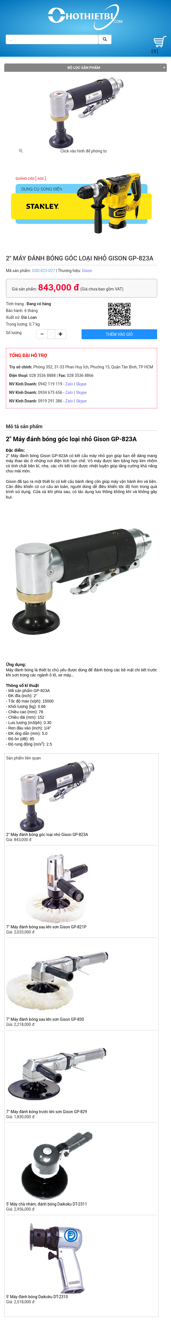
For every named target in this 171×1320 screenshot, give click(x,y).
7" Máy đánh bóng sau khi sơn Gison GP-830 (45, 1019)
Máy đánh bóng (19, 670)
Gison (87, 270)
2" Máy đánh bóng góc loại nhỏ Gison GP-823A (47, 834)
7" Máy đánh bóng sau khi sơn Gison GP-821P (46, 927)
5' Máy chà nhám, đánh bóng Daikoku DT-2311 (46, 1204)
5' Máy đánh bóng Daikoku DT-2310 (37, 1296)
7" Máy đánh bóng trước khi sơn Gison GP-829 (46, 1111)
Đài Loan (29, 317)
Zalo (69, 384)
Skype (81, 384)
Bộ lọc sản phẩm (84, 67)
